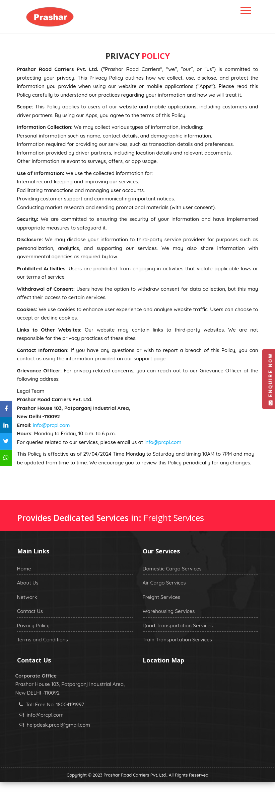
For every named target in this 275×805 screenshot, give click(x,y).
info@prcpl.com (51, 425)
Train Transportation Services (177, 639)
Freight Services (161, 597)
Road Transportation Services (178, 625)
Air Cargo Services (164, 582)
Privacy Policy (33, 625)
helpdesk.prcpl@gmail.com (58, 725)
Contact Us (30, 611)
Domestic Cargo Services (172, 568)
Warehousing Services (169, 611)
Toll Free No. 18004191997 (55, 704)
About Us (28, 582)
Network (27, 597)
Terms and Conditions (42, 639)
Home (24, 568)
